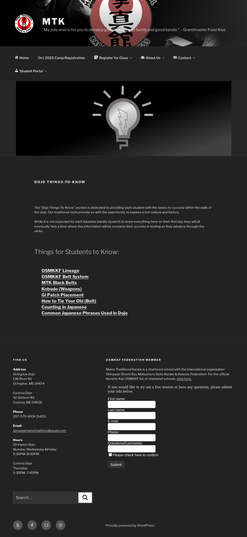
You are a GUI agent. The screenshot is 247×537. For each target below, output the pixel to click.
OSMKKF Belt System (65, 276)
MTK (53, 21)
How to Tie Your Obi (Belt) (68, 300)
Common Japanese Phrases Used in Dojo (84, 312)
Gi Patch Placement (62, 294)
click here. (184, 379)
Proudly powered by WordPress (130, 525)
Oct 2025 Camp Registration (61, 58)
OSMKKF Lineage (60, 270)
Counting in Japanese (64, 306)
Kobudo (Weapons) (61, 288)
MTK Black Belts (59, 282)
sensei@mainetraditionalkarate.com (39, 430)
